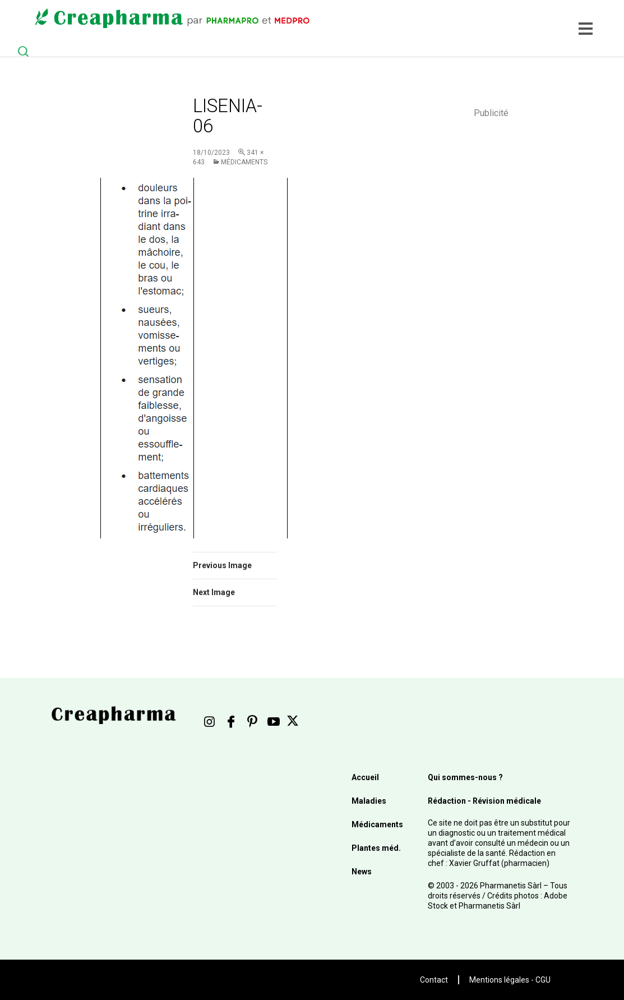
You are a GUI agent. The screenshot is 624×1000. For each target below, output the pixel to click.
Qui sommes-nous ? (465, 777)
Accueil (365, 777)
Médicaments (244, 162)
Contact (434, 979)
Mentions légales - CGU (510, 979)
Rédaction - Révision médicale (484, 800)
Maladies (369, 800)
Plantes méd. (376, 848)
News (362, 871)
